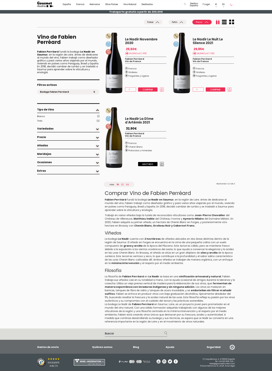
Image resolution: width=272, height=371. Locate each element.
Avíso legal (230, 366)
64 (127, 184)
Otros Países (111, 4)
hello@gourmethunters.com (222, 363)
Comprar (148, 89)
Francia (80, 4)
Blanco (68, 116)
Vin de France (133, 61)
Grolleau (132, 72)
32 (122, 184)
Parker (153, 22)
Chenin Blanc (135, 146)
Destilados (147, 4)
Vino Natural (129, 4)
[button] (194, 5)
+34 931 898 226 (225, 361)
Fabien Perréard (134, 58)
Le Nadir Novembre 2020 (141, 41)
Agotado (147, 164)
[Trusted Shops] (49, 362)
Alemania (95, 4)
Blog (136, 347)
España (67, 4)
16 (118, 184)
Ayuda (170, 347)
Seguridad (213, 347)
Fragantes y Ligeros (138, 75)
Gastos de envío (48, 347)
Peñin (177, 22)
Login (206, 4)
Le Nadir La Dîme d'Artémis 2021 (139, 120)
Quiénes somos (102, 347)
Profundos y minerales (140, 150)
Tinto (68, 120)
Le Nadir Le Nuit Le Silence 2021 (208, 41)
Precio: (202, 22)
